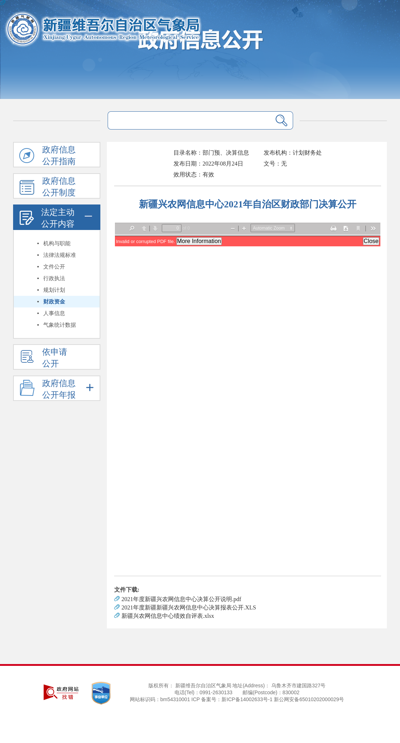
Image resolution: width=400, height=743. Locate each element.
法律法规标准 (59, 255)
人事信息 (54, 313)
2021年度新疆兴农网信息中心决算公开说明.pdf (181, 599)
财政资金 (54, 302)
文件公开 (54, 267)
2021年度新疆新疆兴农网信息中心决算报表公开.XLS (188, 607)
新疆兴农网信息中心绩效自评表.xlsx (167, 616)
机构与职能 (57, 243)
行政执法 (54, 278)
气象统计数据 (59, 325)
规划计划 (54, 290)
